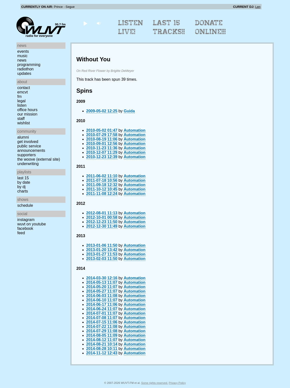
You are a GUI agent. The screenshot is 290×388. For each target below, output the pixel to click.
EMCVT (22, 92)
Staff (21, 118)
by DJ (21, 187)
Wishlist (23, 123)
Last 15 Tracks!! (169, 27)
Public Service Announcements (31, 148)
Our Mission (27, 114)
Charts (22, 191)
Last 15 (23, 178)
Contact (23, 88)
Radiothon (25, 69)
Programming (28, 65)
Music (22, 56)
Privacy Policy (177, 382)
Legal (21, 101)
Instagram (26, 220)
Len (257, 7)
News (21, 60)
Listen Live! (130, 27)
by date (23, 182)
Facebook (25, 228)
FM (19, 96)
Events (23, 51)
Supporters (26, 155)
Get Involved (27, 142)
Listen (21, 105)
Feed (21, 233)
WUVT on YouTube (31, 224)
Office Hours (27, 110)
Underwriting (28, 164)
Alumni (23, 137)
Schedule (25, 205)
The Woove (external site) (38, 159)
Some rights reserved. (154, 382)
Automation (135, 130)
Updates (24, 73)
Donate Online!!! (210, 27)
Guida (129, 111)
